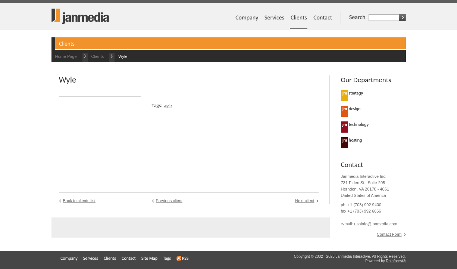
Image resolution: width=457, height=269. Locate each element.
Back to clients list (79, 200)
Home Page (66, 56)
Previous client (169, 200)
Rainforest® (396, 261)
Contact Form (389, 234)
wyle (168, 105)
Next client (304, 200)
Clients (97, 56)
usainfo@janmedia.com (375, 224)
